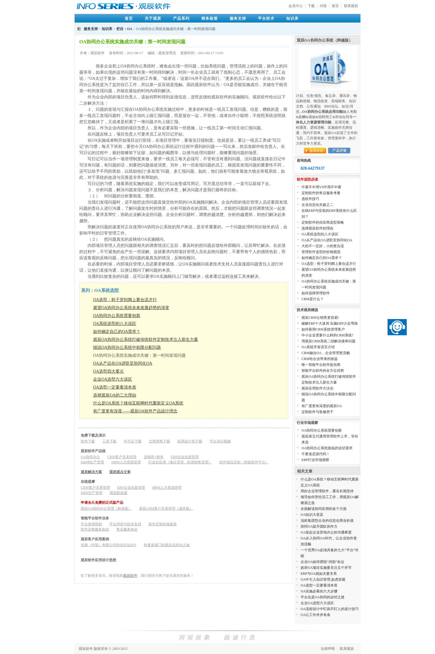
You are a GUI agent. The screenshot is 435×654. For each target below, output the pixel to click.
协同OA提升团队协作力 (319, 526)
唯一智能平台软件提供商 (320, 365)
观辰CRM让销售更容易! (320, 318)
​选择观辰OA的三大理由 (114, 395)
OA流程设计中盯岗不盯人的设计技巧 (330, 609)
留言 (335, 6)
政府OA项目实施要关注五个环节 (326, 568)
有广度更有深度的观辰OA (321, 406)
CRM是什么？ (312, 299)
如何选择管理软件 (315, 293)
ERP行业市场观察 (315, 460)
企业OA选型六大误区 (112, 379)
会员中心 (296, 6)
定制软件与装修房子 (317, 412)
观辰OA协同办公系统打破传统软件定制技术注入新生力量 (145, 339)
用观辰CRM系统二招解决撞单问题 (328, 341)
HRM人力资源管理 (126, 462)
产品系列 (181, 18)
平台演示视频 (220, 441)
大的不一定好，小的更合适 (322, 246)
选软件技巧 (310, 199)
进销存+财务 (154, 457)
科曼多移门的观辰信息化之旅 (167, 545)
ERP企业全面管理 (185, 457)
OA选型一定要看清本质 (114, 387)
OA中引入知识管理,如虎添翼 (323, 579)
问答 (323, 6)
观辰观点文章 (120, 472)
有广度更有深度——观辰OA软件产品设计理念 (135, 411)
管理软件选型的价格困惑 (320, 252)
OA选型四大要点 (108, 371)
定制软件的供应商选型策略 (322, 222)
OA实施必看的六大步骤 (319, 591)
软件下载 (88, 441)
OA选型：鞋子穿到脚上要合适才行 (125, 300)
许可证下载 (132, 441)
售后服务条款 (127, 529)
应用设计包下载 (189, 441)
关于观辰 (153, 18)
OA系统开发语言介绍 (318, 347)
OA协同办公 (90, 457)
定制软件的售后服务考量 (320, 193)
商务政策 (209, 18)
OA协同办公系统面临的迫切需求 (326, 448)
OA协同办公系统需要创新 (116, 315)
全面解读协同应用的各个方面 (324, 509)
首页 (129, 18)
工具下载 (109, 441)
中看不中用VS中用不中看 (321, 187)
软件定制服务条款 (95, 529)
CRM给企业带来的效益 (319, 359)
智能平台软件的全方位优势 (322, 371)
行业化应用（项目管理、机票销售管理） (180, 462)
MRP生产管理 (91, 493)
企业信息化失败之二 (317, 205)
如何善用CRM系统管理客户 (323, 329)
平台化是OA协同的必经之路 (323, 597)
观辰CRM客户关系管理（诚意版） (166, 508)
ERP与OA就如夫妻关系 (319, 574)
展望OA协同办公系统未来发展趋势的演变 (131, 307)
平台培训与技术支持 (125, 524)
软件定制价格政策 (163, 524)
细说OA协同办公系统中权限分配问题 (127, 347)
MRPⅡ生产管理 (92, 462)
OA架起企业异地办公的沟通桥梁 (326, 532)
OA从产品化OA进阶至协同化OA (122, 363)
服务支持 (238, 18)
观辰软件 (130, 576)
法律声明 (328, 649)
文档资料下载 (159, 441)
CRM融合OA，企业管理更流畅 (325, 353)
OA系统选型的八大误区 (114, 323)
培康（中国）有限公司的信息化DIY (108, 545)
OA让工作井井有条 (315, 615)
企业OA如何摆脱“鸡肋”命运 (322, 562)
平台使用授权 (91, 524)
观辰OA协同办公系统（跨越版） (324, 40)
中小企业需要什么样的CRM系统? (327, 335)
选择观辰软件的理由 (317, 228)
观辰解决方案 (91, 472)
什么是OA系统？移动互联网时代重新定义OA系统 (138, 403)
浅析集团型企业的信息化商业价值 (327, 520)
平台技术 (266, 18)
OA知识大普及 (312, 515)
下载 (311, 6)
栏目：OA (124, 29)
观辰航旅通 (118, 493)
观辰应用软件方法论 (317, 388)
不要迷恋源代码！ (315, 454)
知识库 (292, 18)
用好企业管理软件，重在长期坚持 (327, 491)
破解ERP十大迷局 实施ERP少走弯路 (329, 323)
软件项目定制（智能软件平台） (244, 462)
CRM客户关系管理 (121, 457)
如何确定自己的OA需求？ (116, 331)
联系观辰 (351, 6)
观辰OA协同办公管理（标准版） (106, 508)
